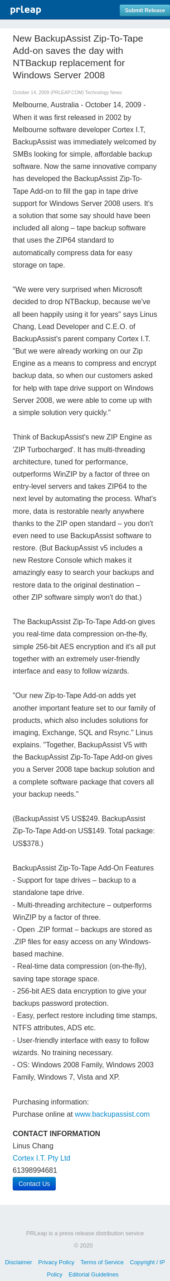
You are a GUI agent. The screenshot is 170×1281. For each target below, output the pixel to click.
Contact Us (34, 1183)
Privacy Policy (56, 1262)
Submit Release (145, 10)
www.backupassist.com (112, 1114)
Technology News (103, 92)
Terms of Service (102, 1262)
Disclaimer (18, 1262)
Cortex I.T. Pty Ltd (41, 1158)
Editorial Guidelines (93, 1274)
